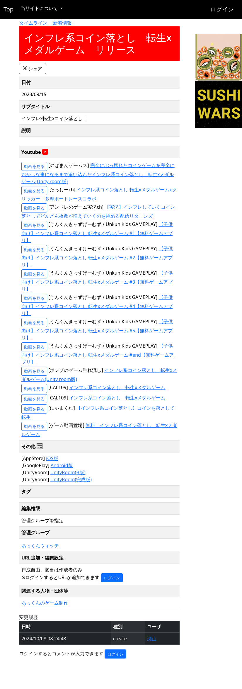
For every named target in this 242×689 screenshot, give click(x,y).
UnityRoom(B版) (68, 472)
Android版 (62, 465)
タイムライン (33, 23)
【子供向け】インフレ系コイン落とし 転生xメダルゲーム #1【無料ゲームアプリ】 (97, 232)
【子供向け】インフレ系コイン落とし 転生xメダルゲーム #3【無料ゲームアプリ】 (97, 281)
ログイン (222, 9)
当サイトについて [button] (40, 8)
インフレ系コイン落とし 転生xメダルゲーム (117, 387)
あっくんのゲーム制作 (44, 603)
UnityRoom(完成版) (71, 479)
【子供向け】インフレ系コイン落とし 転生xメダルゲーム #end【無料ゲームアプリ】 (97, 354)
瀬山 (151, 638)
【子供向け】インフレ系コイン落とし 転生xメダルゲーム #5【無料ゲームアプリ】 (97, 329)
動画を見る (34, 166)
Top (8, 9)
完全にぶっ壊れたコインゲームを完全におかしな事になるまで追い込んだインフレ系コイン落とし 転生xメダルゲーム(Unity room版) (98, 173)
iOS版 (52, 458)
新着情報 (62, 23)
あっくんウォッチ (40, 545)
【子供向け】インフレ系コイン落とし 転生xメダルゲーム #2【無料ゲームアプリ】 (97, 256)
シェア (32, 68)
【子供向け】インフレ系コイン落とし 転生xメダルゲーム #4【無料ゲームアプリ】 (97, 305)
